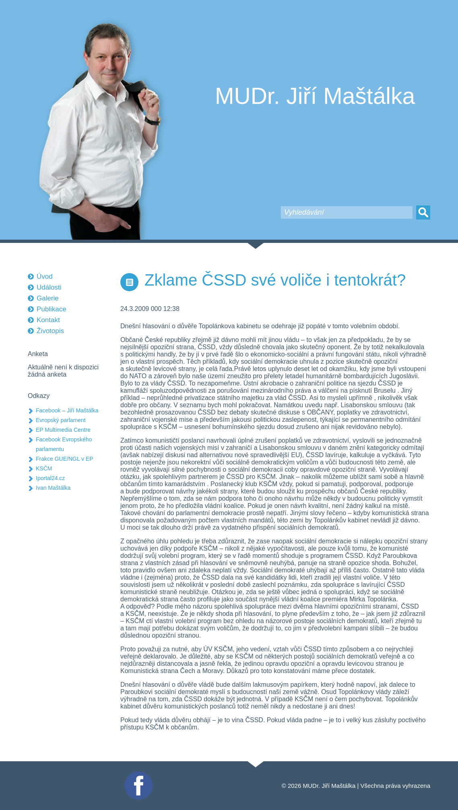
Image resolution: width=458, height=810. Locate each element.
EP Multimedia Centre (63, 430)
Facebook (137, 774)
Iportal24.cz (50, 478)
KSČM (44, 468)
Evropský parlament (61, 420)
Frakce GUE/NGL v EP (64, 459)
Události (49, 287)
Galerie (48, 298)
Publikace (51, 309)
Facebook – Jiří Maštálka (67, 410)
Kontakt (48, 320)
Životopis (50, 331)
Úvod (45, 276)
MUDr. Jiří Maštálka (315, 96)
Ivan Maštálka (53, 488)
